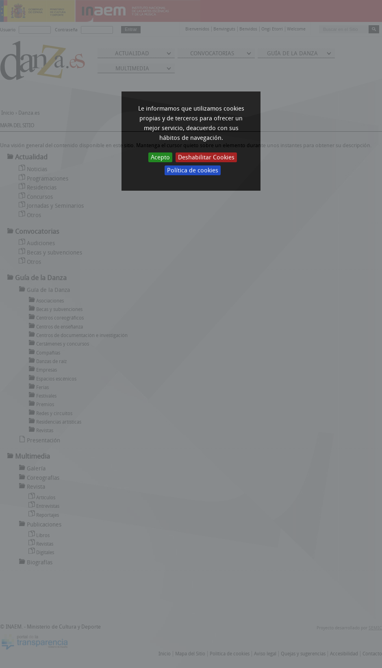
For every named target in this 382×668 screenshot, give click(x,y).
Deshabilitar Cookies (206, 157)
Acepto (160, 157)
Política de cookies (192, 170)
